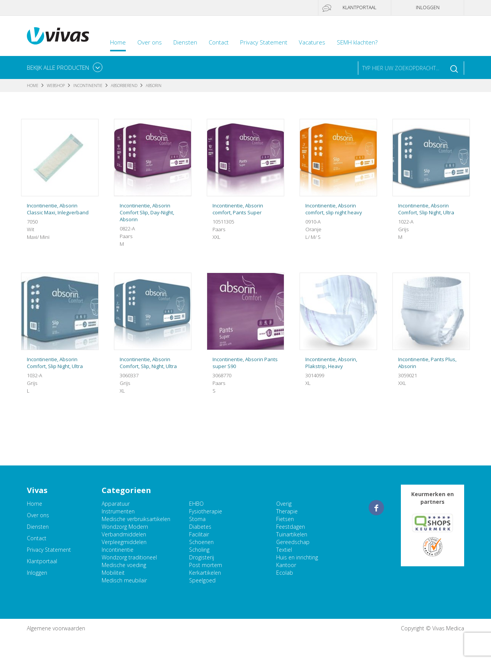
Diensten (185, 42)
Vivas (58, 36)
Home (118, 42)
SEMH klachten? (357, 42)
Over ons (149, 42)
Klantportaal (359, 7)
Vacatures (312, 42)
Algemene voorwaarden (56, 628)
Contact (219, 42)
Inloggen (428, 7)
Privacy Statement (263, 42)
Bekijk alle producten (58, 67)
